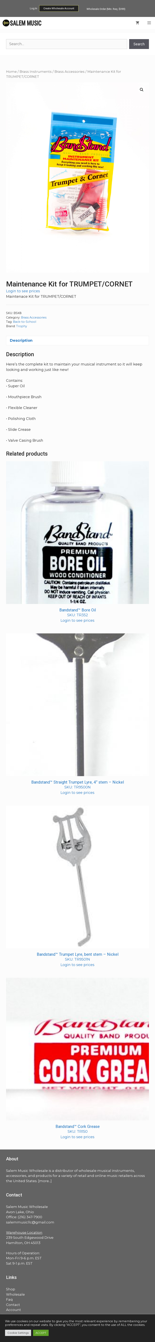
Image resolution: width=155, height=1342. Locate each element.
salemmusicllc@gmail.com (30, 1222)
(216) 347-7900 (30, 1217)
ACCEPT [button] (41, 1332)
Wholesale (15, 1294)
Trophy (21, 326)
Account (13, 1310)
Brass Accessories (69, 72)
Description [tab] (21, 340)
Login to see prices (23, 291)
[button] (141, 89)
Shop (10, 1289)
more (44, 1181)
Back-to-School (24, 322)
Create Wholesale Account (58, 8)
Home (11, 72)
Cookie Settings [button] (18, 1332)
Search (139, 44)
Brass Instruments (36, 72)
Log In (33, 8)
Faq (9, 1299)
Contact (13, 1305)
